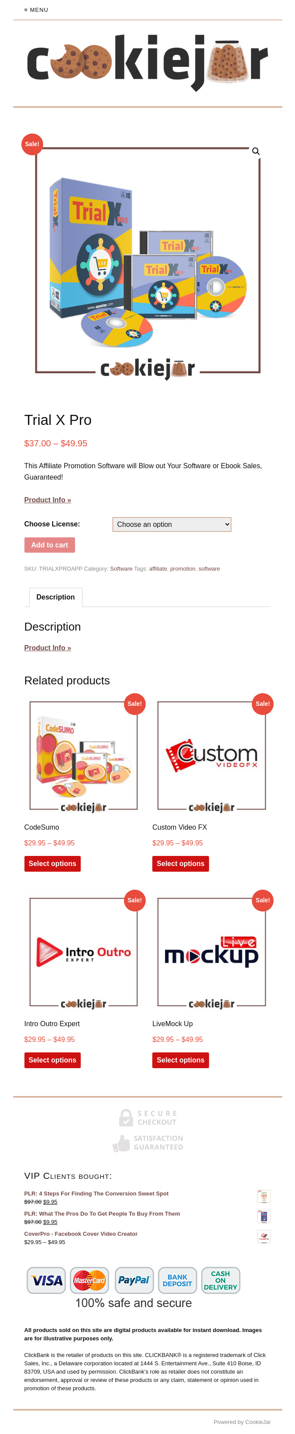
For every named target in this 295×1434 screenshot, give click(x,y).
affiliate (158, 568)
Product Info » (48, 500)
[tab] (55, 597)
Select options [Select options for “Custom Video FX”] (180, 863)
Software (121, 568)
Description (56, 597)
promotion (183, 568)
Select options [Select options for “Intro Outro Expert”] (52, 1060)
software (209, 568)
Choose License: (52, 524)
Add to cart (49, 545)
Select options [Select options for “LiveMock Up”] (180, 1060)
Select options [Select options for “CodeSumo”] (52, 863)
